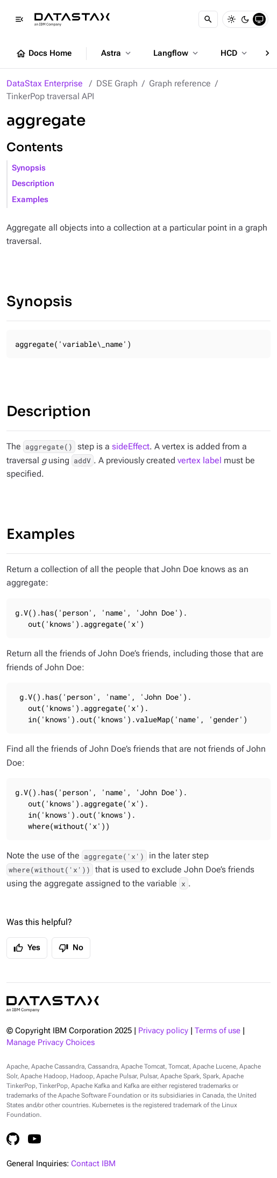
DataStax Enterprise (44, 83)
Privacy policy (163, 1030)
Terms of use (217, 1030)
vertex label (199, 460)
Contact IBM (93, 1163)
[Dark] (245, 19)
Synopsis (29, 168)
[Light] (231, 19)
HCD (235, 53)
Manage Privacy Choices (50, 1042)
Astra (117, 53)
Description (33, 183)
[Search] (208, 19)
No (71, 948)
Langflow (176, 53)
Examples (30, 199)
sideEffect (131, 446)
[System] (259, 19)
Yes (26, 948)
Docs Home (44, 53)
